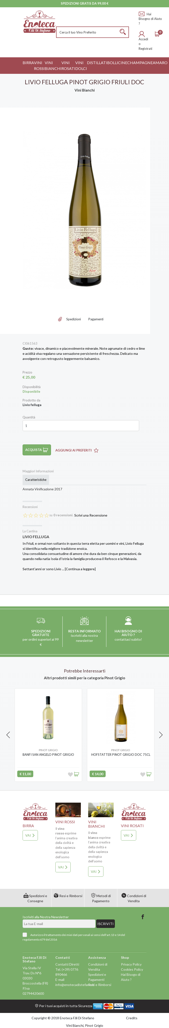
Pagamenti (95, 319)
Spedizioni (73, 319)
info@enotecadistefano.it (74, 985)
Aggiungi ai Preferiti (77, 450)
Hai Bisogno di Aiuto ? (150, 18)
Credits (131, 1018)
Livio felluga (36, 537)
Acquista (36, 449)
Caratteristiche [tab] (35, 480)
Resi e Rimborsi (68, 896)
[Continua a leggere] (80, 569)
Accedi (143, 39)
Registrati (145, 49)
